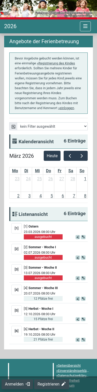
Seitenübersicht (69, 365)
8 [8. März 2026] (85, 195)
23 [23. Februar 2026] (17, 178)
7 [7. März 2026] (74, 195)
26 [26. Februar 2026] (50, 178)
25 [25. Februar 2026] (39, 178)
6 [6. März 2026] (63, 195)
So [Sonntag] (81, 170)
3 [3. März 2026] (29, 195)
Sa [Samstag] (70, 170)
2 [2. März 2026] (18, 195)
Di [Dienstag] (26, 170)
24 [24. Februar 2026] (28, 178)
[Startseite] (10, 26)
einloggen (67, 108)
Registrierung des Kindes (56, 63)
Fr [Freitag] (59, 170)
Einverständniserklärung (75, 371)
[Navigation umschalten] (85, 26)
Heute (52, 155)
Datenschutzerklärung (74, 376)
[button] (55, 226)
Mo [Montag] (15, 170)
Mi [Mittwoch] (37, 170)
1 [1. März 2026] (85, 178)
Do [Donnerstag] (48, 170)
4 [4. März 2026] (41, 195)
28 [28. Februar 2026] (73, 178)
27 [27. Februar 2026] (61, 178)
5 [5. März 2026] (52, 195)
